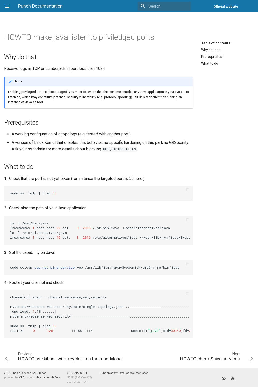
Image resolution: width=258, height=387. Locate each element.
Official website (226, 6)
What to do (209, 63)
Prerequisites (211, 57)
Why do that (210, 50)
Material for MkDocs (48, 377)
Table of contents (215, 43)
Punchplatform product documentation (124, 373)
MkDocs (24, 377)
